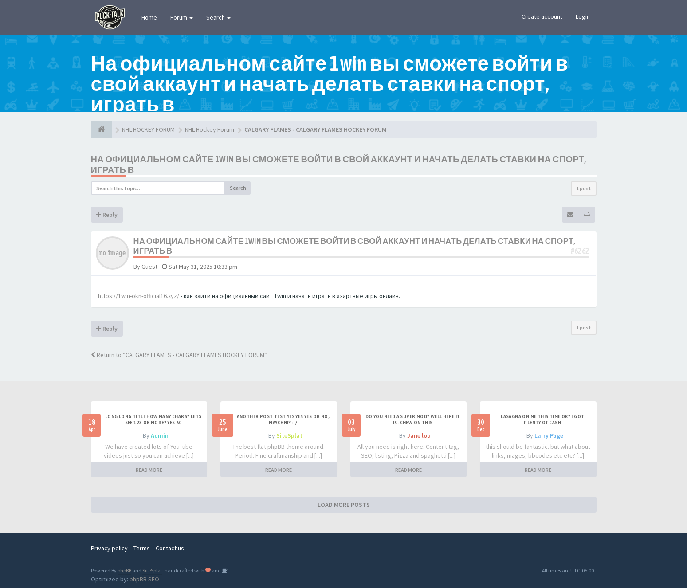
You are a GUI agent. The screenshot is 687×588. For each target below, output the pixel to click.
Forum (181, 17)
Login (583, 16)
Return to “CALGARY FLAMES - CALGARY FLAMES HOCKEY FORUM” (179, 355)
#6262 (580, 250)
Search (218, 17)
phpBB (124, 570)
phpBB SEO (144, 579)
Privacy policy (109, 548)
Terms (141, 548)
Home (149, 17)
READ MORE (149, 469)
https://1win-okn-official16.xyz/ (138, 296)
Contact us (170, 548)
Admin (160, 435)
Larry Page (548, 435)
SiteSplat (289, 435)
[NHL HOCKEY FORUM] (101, 129)
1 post (583, 188)
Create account (542, 16)
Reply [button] (107, 215)
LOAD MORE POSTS (344, 505)
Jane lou (419, 435)
